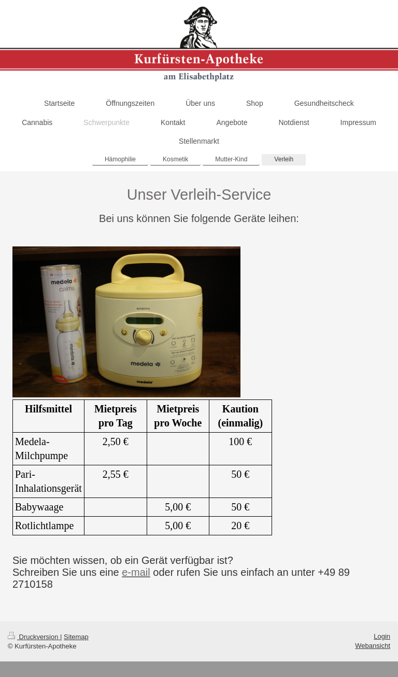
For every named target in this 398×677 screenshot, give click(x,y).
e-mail (136, 572)
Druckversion (34, 637)
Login (382, 636)
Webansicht (372, 646)
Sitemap (76, 637)
